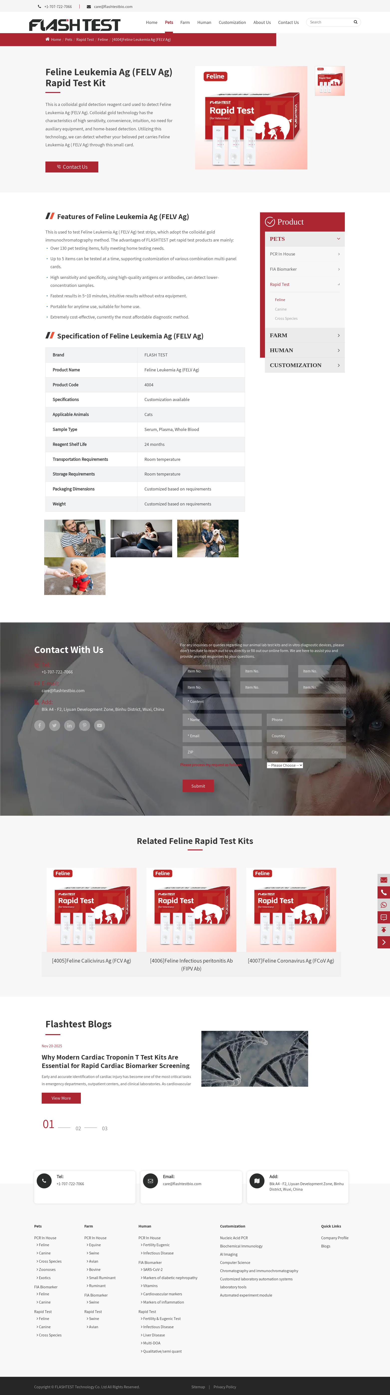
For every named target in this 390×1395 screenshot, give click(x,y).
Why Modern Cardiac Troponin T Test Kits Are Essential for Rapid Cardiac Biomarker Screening (116, 1061)
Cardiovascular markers (161, 1294)
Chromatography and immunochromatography (259, 1270)
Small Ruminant (101, 1277)
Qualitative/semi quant (161, 1351)
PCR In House (282, 254)
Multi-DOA (150, 1343)
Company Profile (335, 1237)
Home (151, 22)
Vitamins (149, 1285)
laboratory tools (233, 1287)
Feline (103, 39)
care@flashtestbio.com (113, 6)
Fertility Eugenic (155, 1244)
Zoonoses (46, 1269)
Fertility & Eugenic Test (161, 1318)
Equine (94, 1244)
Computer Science (235, 1262)
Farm (185, 22)
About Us (262, 22)
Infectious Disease (157, 1253)
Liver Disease (153, 1335)
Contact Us (288, 22)
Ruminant (96, 1285)
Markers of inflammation (162, 1302)
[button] (58, 1123)
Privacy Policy (225, 1387)
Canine (281, 309)
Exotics (44, 1277)
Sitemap (198, 1387)
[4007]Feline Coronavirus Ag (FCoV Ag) (291, 960)
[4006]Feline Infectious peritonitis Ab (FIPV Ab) (191, 964)
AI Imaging (229, 1254)
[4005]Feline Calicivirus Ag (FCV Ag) (91, 960)
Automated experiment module (246, 1295)
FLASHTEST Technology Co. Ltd (81, 1387)
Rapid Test (85, 39)
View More (61, 1098)
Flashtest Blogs (78, 1023)
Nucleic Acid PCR (234, 1237)
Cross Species (286, 318)
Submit (198, 786)
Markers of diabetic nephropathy (169, 1277)
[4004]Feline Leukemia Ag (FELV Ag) (141, 39)
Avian (92, 1261)
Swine (93, 1253)
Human (204, 22)
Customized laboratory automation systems (256, 1279)
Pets (169, 22)
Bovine (94, 1269)
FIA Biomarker (283, 269)
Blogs (325, 1246)
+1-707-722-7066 (70, 1183)
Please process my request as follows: (211, 764)
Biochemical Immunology (241, 1246)
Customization (232, 22)
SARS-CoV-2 (152, 1269)
